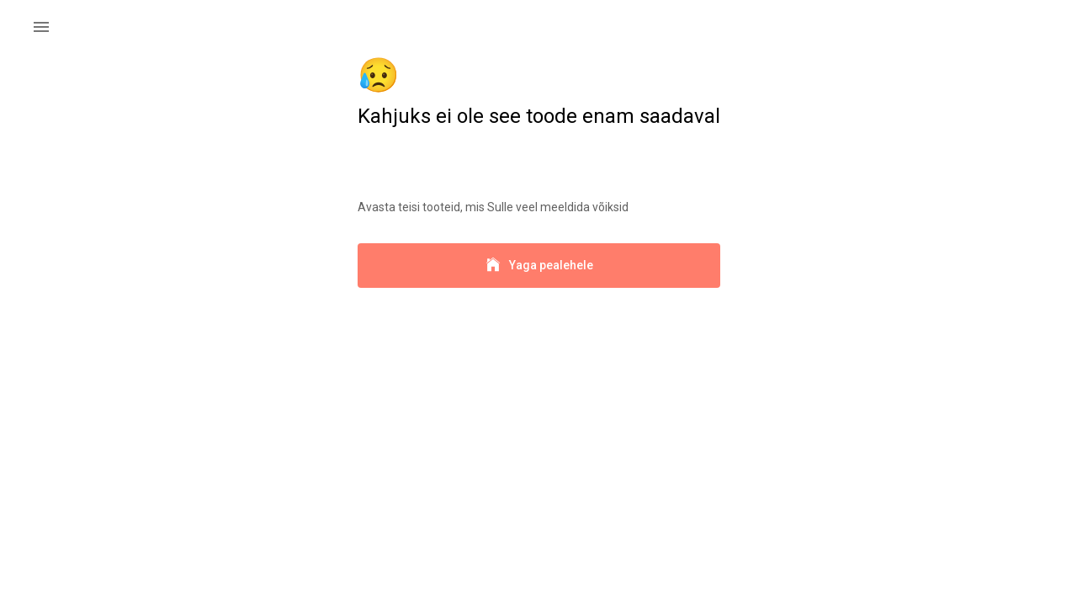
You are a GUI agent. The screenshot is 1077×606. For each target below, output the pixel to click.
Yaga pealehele (539, 265)
